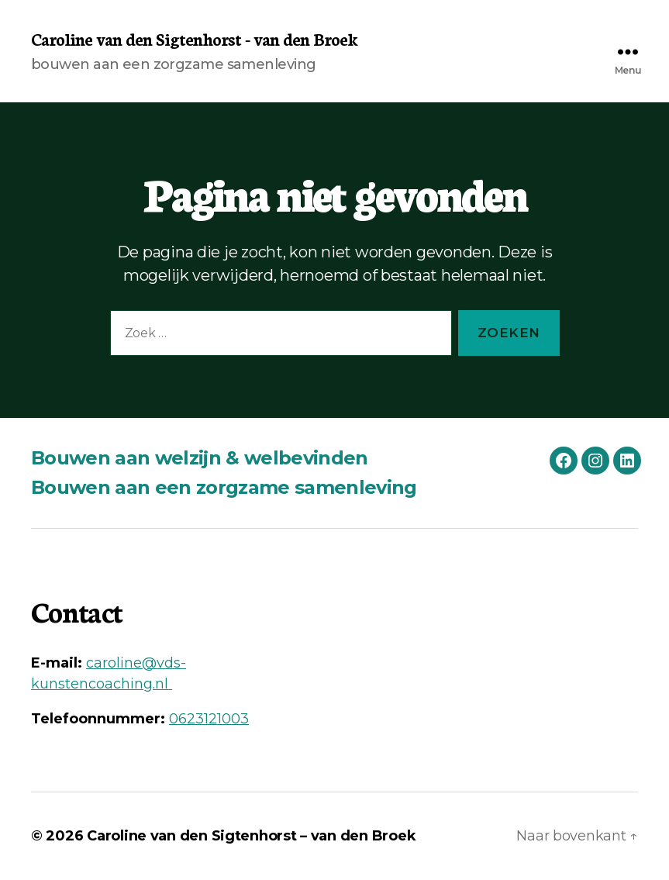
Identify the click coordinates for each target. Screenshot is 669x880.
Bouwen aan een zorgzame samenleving (224, 487)
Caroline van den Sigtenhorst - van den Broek (194, 38)
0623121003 (209, 718)
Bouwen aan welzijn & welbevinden (199, 458)
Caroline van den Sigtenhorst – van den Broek (251, 835)
